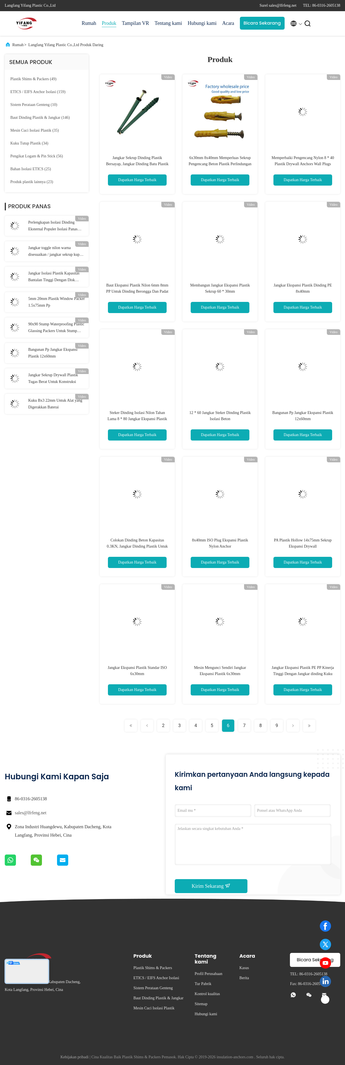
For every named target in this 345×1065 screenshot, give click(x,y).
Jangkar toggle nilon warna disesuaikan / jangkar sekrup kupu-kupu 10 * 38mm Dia (55, 252)
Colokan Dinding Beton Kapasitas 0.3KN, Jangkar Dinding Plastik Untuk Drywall (137, 546)
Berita (244, 978)
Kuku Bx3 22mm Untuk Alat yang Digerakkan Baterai (55, 403)
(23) (31, 182)
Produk (109, 23)
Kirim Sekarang (211, 886)
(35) (34, 130)
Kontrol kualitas (207, 994)
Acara (228, 23)
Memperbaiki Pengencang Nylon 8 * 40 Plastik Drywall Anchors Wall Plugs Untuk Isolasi (302, 164)
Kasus (244, 968)
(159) (37, 92)
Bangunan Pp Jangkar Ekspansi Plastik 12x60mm (52, 352)
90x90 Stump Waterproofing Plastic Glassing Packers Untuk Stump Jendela (56, 328)
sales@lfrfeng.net (30, 812)
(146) (40, 117)
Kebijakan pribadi (74, 1057)
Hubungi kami (202, 23)
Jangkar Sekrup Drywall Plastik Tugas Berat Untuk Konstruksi (53, 378)
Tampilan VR (135, 23)
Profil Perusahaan (208, 974)
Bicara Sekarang (262, 23)
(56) (36, 156)
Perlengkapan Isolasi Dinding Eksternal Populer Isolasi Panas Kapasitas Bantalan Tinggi (52, 226)
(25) (30, 169)
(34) (29, 143)
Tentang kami (168, 23)
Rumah (89, 23)
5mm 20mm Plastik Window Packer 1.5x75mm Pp (56, 302)
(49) (33, 79)
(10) (33, 105)
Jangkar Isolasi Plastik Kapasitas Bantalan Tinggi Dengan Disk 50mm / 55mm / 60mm (53, 277)
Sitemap (201, 1004)
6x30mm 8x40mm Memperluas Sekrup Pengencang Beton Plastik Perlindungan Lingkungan (220, 164)
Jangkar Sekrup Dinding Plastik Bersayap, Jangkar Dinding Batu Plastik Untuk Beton (137, 164)
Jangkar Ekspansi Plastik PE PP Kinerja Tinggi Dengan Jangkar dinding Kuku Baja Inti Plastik (302, 674)
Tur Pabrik (203, 984)
